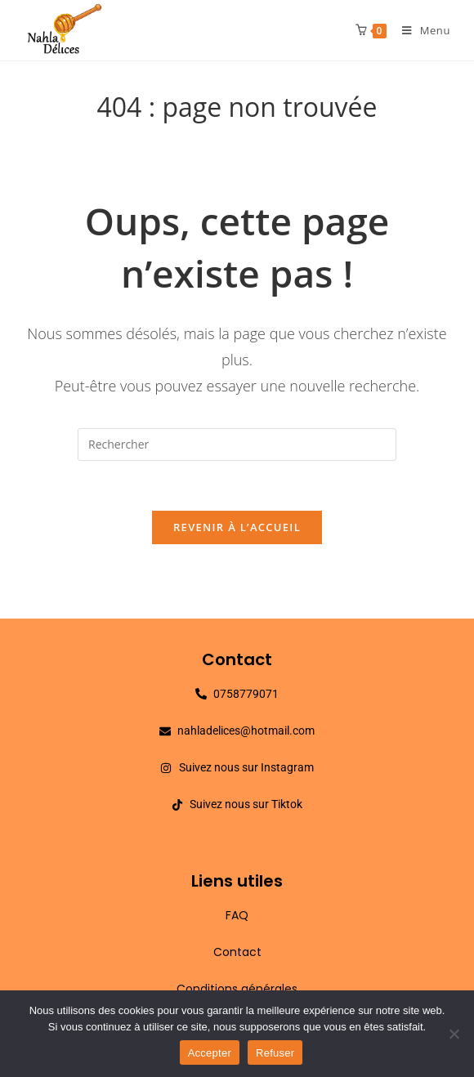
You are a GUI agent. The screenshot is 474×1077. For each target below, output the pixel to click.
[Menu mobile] (420, 30)
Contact (237, 952)
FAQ (237, 915)
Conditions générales (237, 989)
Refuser (275, 1053)
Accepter (209, 1053)
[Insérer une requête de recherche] (237, 444)
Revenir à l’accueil (237, 527)
